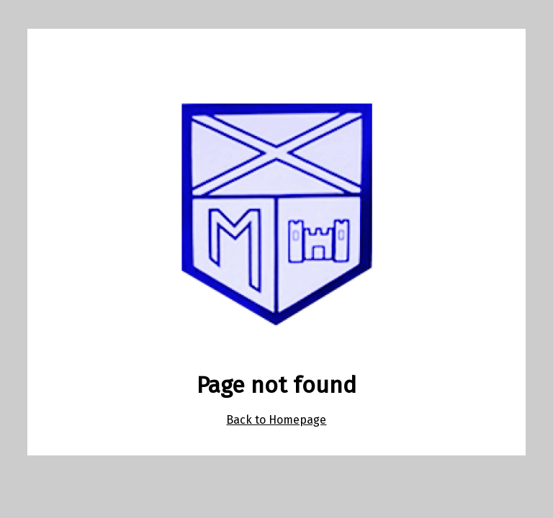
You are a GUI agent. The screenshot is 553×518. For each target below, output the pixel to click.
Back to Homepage (276, 420)
